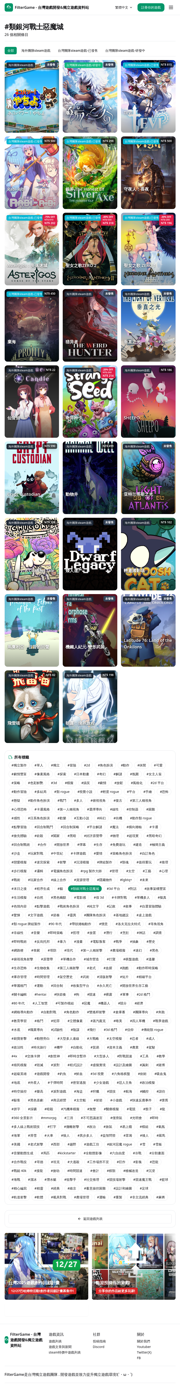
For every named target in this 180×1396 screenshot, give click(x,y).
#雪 (142, 1144)
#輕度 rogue (109, 791)
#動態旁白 (42, 1038)
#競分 (122, 1003)
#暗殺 (49, 1109)
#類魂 (124, 862)
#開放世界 (61, 844)
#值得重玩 (144, 862)
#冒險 (72, 765)
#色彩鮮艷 (35, 783)
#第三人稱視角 (141, 800)
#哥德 (39, 1162)
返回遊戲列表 (90, 1218)
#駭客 (16, 1100)
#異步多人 (85, 1135)
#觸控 (144, 1091)
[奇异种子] (90, 401)
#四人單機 (137, 1021)
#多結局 (40, 791)
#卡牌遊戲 (78, 853)
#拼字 (16, 1109)
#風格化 (137, 783)
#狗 (76, 994)
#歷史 (151, 941)
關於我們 (143, 1341)
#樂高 (39, 1091)
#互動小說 (81, 818)
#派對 (55, 1065)
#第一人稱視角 (68, 809)
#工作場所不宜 (98, 1162)
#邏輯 (39, 871)
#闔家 (55, 835)
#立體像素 (75, 1021)
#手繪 (147, 791)
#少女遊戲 (101, 1082)
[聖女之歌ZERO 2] (90, 249)
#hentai (40, 994)
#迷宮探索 (42, 862)
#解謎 (118, 774)
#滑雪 (32, 1135)
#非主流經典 (139, 1197)
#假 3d (99, 897)
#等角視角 (156, 924)
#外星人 (34, 1082)
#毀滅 (39, 1065)
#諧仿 (161, 1091)
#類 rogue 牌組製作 (26, 924)
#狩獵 (95, 1091)
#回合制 (57, 985)
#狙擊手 (70, 1179)
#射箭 (98, 1100)
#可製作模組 (65, 1003)
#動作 (125, 765)
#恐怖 (164, 791)
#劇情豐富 (19, 774)
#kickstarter (67, 1153)
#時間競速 (74, 1170)
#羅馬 (161, 1135)
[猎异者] (90, 325)
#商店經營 (58, 1100)
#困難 (150, 809)
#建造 (137, 844)
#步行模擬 (19, 871)
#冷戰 (137, 1153)
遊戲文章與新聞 (60, 1347)
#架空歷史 (65, 977)
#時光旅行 (38, 1047)
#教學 (161, 1056)
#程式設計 (75, 1065)
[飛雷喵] (32, 706)
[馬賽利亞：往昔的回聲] (32, 630)
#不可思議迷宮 (91, 1118)
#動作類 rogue (141, 818)
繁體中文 (124, 7)
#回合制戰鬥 (44, 827)
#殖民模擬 (19, 1065)
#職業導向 (35, 1029)
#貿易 (95, 1047)
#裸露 (108, 994)
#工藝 (147, 871)
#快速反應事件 (141, 1100)
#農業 (134, 1047)
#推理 (164, 862)
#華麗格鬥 (19, 985)
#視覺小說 (84, 791)
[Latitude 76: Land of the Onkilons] (148, 630)
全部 (10, 50)
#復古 (118, 800)
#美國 (16, 1144)
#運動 (39, 985)
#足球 (144, 1188)
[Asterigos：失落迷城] (32, 249)
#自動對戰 (48, 1012)
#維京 (72, 1188)
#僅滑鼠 (116, 1118)
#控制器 (132, 809)
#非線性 (17, 932)
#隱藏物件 (104, 880)
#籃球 (164, 1179)
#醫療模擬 (111, 1109)
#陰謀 (75, 1029)
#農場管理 (81, 1197)
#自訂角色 (147, 853)
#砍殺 (39, 835)
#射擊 (62, 862)
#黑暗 (72, 835)
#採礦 (32, 1109)
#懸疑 (16, 800)
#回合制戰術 (21, 844)
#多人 (78, 800)
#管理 (114, 871)
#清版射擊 (104, 977)
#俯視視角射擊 (22, 959)
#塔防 (52, 950)
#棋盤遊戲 (130, 959)
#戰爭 (118, 941)
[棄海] (32, 325)
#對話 (132, 888)
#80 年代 (18, 1003)
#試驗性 (57, 1029)
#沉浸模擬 (81, 862)
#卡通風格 (42, 809)
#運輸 (101, 1197)
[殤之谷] (90, 96)
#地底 (16, 1082)
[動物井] (90, 477)
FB (139, 1358)
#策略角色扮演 (121, 853)
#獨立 (55, 765)
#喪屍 (35, 950)
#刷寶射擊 (19, 1038)
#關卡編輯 (19, 994)
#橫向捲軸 (134, 827)
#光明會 (136, 1118)
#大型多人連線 (68, 1038)
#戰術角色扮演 (68, 906)
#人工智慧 (40, 1003)
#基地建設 (121, 915)
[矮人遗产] (90, 554)
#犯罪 (55, 1021)
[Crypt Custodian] (32, 477)
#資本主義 (114, 1047)
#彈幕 (81, 844)
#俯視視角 (98, 800)
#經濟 (138, 1003)
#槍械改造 (130, 1170)
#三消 (68, 1118)
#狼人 (65, 1135)
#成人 (150, 1038)
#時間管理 (42, 977)
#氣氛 (160, 1126)
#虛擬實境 (98, 1065)
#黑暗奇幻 (154, 835)
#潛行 (108, 932)
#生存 (98, 844)
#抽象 (134, 941)
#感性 (16, 818)
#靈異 (72, 915)
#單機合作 (68, 959)
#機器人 (104, 1003)
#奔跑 (160, 1012)
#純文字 (93, 906)
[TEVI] (148, 96)
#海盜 (78, 1091)
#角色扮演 (105, 765)
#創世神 (54, 1056)
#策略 (16, 783)
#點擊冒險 (19, 827)
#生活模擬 (19, 897)
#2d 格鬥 (143, 994)
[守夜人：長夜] (148, 172)
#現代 (68, 950)
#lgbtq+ (126, 880)
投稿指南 (99, 1341)
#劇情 (102, 783)
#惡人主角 (124, 1082)
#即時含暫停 (77, 1056)
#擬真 (162, 897)
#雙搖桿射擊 (96, 1012)
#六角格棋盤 (121, 1073)
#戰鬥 (62, 800)
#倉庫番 (119, 1012)
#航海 (128, 1091)
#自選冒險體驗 (150, 906)
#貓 (60, 888)
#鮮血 (78, 1073)
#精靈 (39, 1188)
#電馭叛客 (98, 941)
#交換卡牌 (32, 1056)
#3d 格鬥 (110, 1029)
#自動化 (77, 1047)
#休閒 (141, 765)
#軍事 (124, 994)
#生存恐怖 (19, 968)
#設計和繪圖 (123, 1188)
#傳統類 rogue (152, 1029)
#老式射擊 (35, 1144)
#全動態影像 (93, 1153)
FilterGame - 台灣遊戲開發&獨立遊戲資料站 (24, 1340)
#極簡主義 (157, 844)
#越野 (72, 1144)
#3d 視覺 (97, 1073)
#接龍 (38, 1170)
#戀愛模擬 (19, 862)
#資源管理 (81, 880)
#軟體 (39, 1197)
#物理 (114, 835)
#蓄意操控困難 (95, 1188)
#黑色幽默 (58, 897)
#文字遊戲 (35, 915)
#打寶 (111, 959)
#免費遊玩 (117, 844)
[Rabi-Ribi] (32, 172)
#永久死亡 (104, 985)
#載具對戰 (58, 1197)
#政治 (91, 1126)
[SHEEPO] (148, 401)
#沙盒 (16, 853)
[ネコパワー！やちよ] (32, 96)
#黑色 (154, 950)
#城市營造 (91, 959)
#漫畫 (78, 941)
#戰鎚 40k (19, 1170)
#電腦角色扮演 (62, 871)
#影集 (137, 1162)
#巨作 (121, 1162)
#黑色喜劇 (35, 1100)
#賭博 (160, 1065)
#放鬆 (118, 783)
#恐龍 (154, 1162)
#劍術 (142, 1073)
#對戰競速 (124, 1056)
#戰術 (16, 880)
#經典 (55, 1188)
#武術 (85, 977)
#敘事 (127, 906)
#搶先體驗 (19, 835)
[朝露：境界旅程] (90, 706)
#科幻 (101, 818)
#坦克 (55, 1162)
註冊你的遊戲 (151, 7)
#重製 (118, 1197)
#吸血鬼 (160, 1073)
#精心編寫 (19, 1188)
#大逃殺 (73, 1162)
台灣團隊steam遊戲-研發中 (125, 50)
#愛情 (98, 853)
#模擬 (69, 783)
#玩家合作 (35, 880)
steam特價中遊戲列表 (65, 1352)
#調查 (157, 932)
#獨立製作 (19, 765)
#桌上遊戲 (144, 915)
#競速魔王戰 (142, 1179)
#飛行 (91, 1029)
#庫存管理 (19, 977)
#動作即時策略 (147, 968)
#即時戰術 (19, 941)
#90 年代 (55, 924)
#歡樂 (62, 818)
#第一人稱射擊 (91, 950)
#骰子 (147, 1109)
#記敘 (111, 906)
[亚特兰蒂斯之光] (148, 477)
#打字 (52, 1126)
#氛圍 (134, 774)
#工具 (144, 1056)
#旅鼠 (108, 1126)
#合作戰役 (19, 1162)
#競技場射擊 (116, 1179)
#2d (87, 765)
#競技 (111, 1091)
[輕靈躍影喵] (148, 554)
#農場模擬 (117, 950)
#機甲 (58, 1047)
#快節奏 (60, 994)
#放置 (91, 932)
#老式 (91, 968)
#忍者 (134, 1038)
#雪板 (157, 1144)
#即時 (154, 1118)
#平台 (131, 791)
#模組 (144, 1126)
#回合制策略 (70, 827)
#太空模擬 (114, 1038)
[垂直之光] (148, 325)
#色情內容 (19, 906)
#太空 (130, 871)
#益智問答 (108, 1135)
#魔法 (114, 827)
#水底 (16, 1029)
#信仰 (129, 1029)
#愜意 (103, 924)
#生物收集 (42, 968)
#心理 (163, 871)
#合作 (42, 844)
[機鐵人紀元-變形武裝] (90, 630)
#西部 (55, 1144)
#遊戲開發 (42, 1073)
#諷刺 (144, 1065)
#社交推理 (91, 1179)
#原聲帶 (47, 959)
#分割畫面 (156, 1153)
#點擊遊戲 (42, 906)
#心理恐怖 (19, 809)
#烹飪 (124, 932)
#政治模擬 (147, 1082)
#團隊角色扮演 (95, 915)
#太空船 (80, 1100)
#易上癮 (126, 1126)
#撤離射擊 (71, 1126)
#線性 (114, 809)
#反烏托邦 (42, 941)
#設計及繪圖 (123, 1065)
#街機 (118, 818)
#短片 (124, 977)
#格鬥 (39, 1021)
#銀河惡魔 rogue (119, 1144)
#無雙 (91, 1109)
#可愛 (158, 765)
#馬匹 (45, 1153)
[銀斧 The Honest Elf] (90, 172)
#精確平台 (144, 977)
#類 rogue (62, 791)
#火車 (49, 1135)
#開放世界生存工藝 (134, 985)
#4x (14, 1056)
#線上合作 (58, 880)
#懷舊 (164, 1100)
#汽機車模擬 (70, 1109)
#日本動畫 (81, 774)
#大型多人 (101, 1056)
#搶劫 (55, 1170)
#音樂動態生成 (22, 1153)
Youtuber (144, 1347)
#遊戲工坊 (91, 1144)
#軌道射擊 (19, 1197)
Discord (99, 1347)
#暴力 (62, 941)
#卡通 (154, 827)
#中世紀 (57, 853)
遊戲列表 (55, 1341)
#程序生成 (42, 888)
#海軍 (16, 1135)
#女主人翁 (154, 774)
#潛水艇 (50, 1179)
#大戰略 (93, 1038)
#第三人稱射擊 (68, 968)
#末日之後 (19, 888)
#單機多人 (142, 897)
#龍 (162, 1109)
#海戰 (16, 1179)
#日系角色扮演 (39, 818)
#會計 (94, 1170)
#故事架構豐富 (155, 888)
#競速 (91, 994)
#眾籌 (128, 1135)
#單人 (39, 765)
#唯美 (118, 1021)
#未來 (144, 880)
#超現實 (133, 835)
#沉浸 (150, 1170)
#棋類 (111, 1170)
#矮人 (144, 1135)
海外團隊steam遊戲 (35, 50)
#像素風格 (42, 774)
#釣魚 (62, 1073)
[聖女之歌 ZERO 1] (148, 249)
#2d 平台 (157, 783)
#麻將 (160, 1197)
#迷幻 (137, 950)
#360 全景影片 (22, 1118)
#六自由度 (117, 1153)
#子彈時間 (55, 1082)
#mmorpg (48, 1118)
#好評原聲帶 (93, 835)
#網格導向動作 (22, 1012)
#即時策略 (55, 932)
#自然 (39, 897)
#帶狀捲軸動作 (80, 924)
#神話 (141, 932)
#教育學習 (19, 1021)
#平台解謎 (94, 827)
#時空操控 (19, 1091)
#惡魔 (86, 1003)
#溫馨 (150, 959)
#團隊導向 (140, 1012)
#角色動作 (71, 1012)
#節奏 (55, 915)
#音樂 (35, 932)
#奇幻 (101, 774)
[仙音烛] (32, 401)
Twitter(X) (144, 1352)
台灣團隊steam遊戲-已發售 (78, 50)
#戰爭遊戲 (160, 1021)
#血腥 (108, 968)
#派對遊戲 (58, 1091)
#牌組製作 (104, 862)
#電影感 (80, 897)
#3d (54, 783)
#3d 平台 (113, 888)
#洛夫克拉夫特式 (128, 924)
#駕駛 (151, 1047)
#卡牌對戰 (119, 897)
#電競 (131, 1109)
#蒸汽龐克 (98, 1021)
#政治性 (17, 1047)
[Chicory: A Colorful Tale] (32, 554)
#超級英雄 (19, 1073)
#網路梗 (17, 950)
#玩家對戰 (35, 853)
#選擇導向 (94, 809)
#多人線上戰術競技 (26, 1126)
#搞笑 (85, 783)
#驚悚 (16, 915)
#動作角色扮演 (39, 800)
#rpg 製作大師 (91, 871)
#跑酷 (124, 968)
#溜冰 (32, 1179)
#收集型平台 (80, 985)
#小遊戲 (116, 1100)
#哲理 (75, 932)
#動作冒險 (19, 791)
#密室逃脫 (78, 1082)
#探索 (62, 774)
